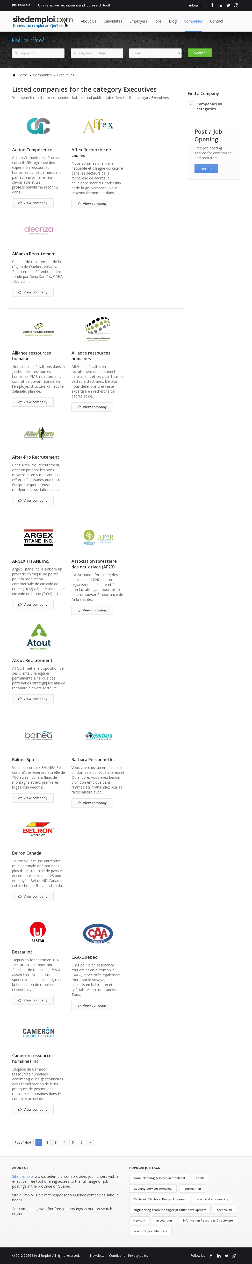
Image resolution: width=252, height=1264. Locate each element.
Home (23, 75)
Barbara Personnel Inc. (94, 759)
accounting (164, 1220)
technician (224, 1210)
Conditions (117, 1255)
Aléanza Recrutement (34, 254)
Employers (138, 21)
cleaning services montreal (152, 1188)
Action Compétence (32, 150)
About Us (88, 21)
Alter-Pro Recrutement (35, 457)
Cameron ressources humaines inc (33, 1058)
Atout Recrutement (32, 660)
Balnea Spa (23, 759)
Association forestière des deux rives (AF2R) (94, 564)
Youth (200, 1178)
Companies (193, 21)
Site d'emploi (23, 1176)
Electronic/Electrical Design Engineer (159, 1199)
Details (206, 168)
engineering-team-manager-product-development (169, 1210)
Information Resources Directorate (208, 1220)
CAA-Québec (84, 957)
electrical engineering (213, 1199)
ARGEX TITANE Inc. (30, 561)
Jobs (158, 21)
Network (139, 1220)
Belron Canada (26, 853)
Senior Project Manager (150, 1231)
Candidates (113, 21)
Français (23, 5)
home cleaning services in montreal (159, 1178)
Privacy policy (138, 1255)
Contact (216, 21)
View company (32, 203)
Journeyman (192, 1188)
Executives (65, 75)
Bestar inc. (22, 952)
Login (196, 5)
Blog (173, 21)
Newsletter (98, 1255)
